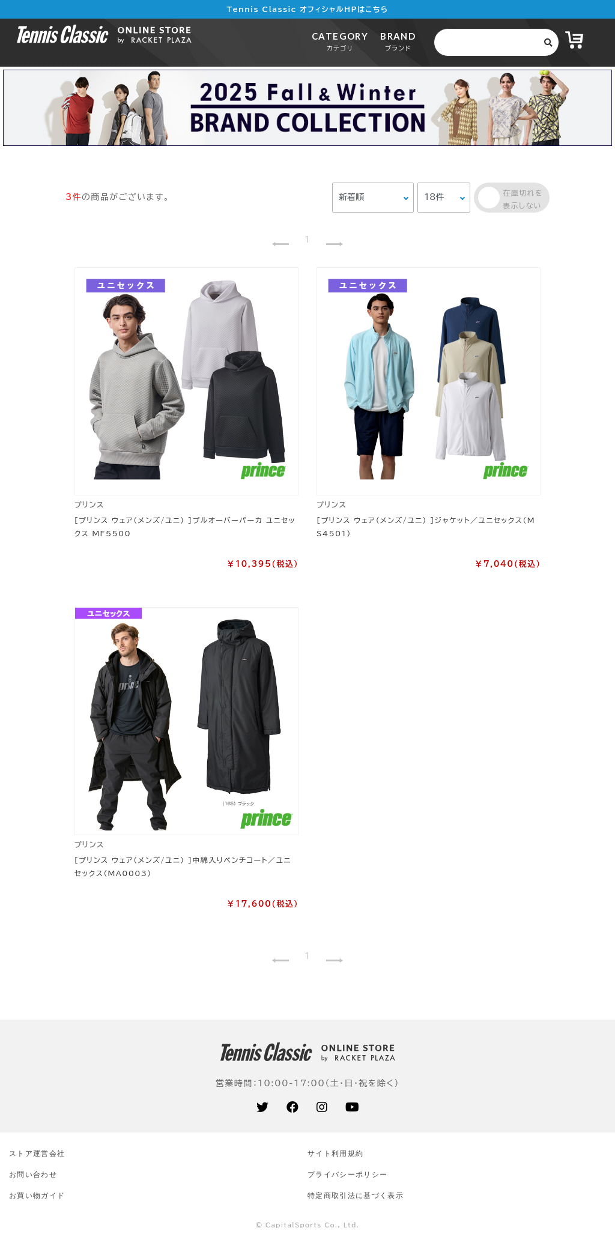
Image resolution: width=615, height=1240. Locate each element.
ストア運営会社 (37, 1153)
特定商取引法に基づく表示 (356, 1195)
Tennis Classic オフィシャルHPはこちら (308, 9)
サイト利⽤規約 (335, 1153)
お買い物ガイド (37, 1195)
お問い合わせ (33, 1174)
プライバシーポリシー (347, 1174)
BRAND (398, 41)
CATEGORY (340, 41)
